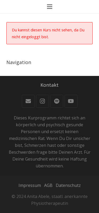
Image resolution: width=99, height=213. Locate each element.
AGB (48, 185)
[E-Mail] (28, 101)
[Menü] (50, 6)
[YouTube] (71, 101)
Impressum (29, 185)
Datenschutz (68, 185)
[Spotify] (56, 101)
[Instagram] (42, 101)
